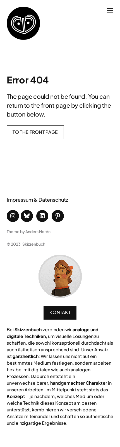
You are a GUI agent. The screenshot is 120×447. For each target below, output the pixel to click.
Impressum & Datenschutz (37, 199)
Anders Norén (38, 231)
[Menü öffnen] (110, 10)
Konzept (16, 396)
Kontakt (60, 312)
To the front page (35, 132)
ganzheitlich (26, 356)
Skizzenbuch (33, 243)
